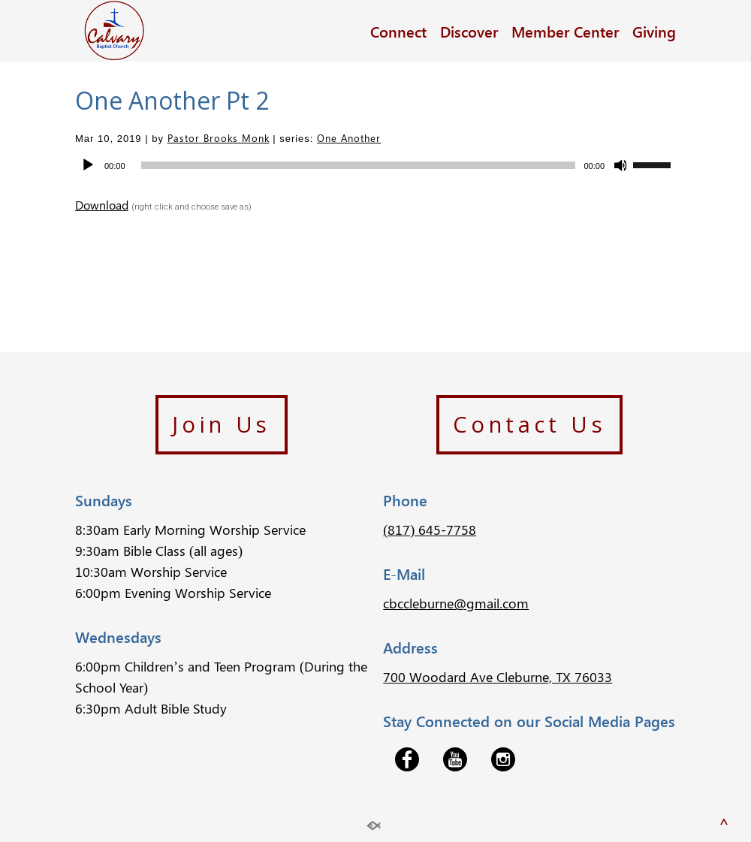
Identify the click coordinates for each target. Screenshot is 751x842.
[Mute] (621, 165)
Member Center (565, 30)
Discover (469, 30)
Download (101, 205)
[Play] (87, 165)
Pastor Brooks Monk (218, 137)
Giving (654, 30)
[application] (375, 165)
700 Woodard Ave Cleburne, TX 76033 (497, 677)
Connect (398, 30)
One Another (349, 137)
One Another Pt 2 (172, 100)
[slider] (358, 165)
